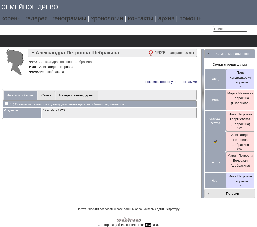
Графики (25, 41)
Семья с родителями (230, 64)
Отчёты (67, 41)
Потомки (232, 193)
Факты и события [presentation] (20, 95)
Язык (197, 29)
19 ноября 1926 (54, 110)
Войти (208, 29)
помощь (190, 18)
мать (215, 100)
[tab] (112, 53)
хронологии (107, 18)
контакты (140, 18)
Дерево (11, 41)
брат (215, 180)
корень (11, 18)
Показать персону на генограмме (171, 82)
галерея (36, 18)
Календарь (53, 41)
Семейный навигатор (232, 54)
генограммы (69, 18)
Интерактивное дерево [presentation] (77, 95)
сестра (215, 162)
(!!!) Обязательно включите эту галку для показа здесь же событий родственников (64, 104)
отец (215, 79)
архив (166, 18)
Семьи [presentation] (46, 95)
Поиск (81, 41)
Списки (39, 41)
